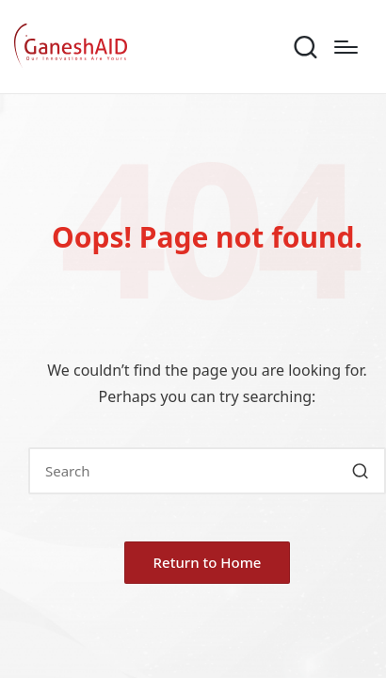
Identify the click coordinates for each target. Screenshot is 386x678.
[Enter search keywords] (207, 470)
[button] (360, 470)
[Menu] (346, 47)
